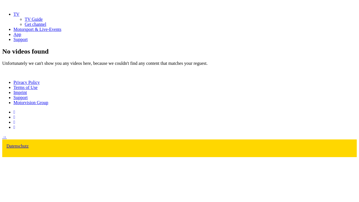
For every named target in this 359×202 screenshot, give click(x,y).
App (17, 34)
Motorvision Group (30, 102)
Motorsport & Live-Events (37, 29)
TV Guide (34, 19)
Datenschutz (17, 146)
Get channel (35, 24)
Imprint (20, 92)
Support (20, 39)
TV (16, 14)
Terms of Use (25, 87)
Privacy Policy (26, 82)
